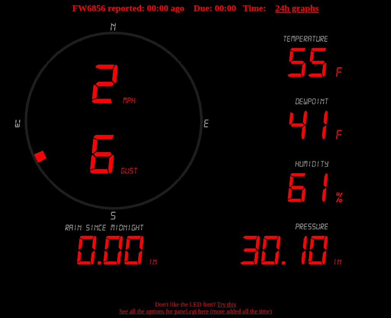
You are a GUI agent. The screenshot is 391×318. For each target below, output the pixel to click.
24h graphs (297, 8)
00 (151, 8)
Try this (226, 304)
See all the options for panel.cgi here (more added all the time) (195, 311)
